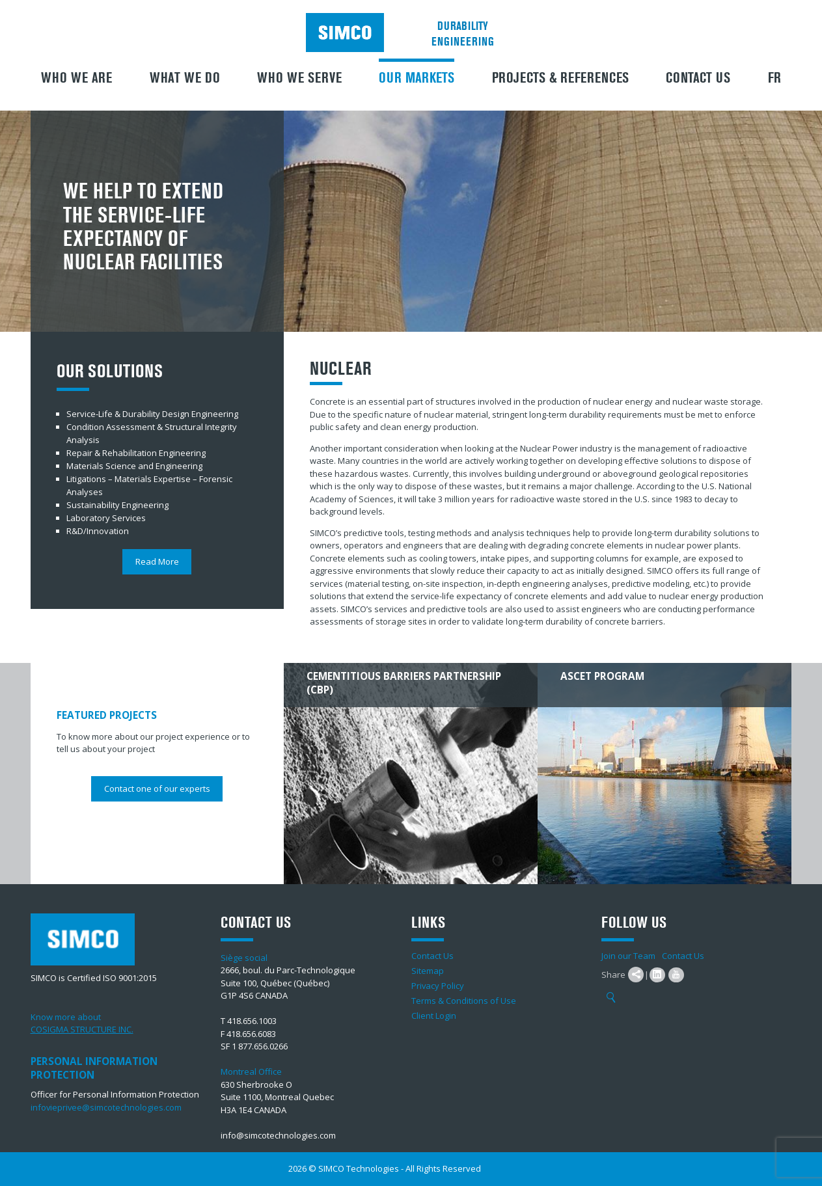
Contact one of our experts (157, 788)
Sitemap (427, 971)
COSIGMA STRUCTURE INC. (82, 1029)
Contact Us (698, 78)
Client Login (433, 1015)
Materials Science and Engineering (134, 466)
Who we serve (299, 78)
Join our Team (628, 956)
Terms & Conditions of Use (463, 1000)
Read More (157, 561)
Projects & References (560, 78)
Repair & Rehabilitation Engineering (136, 453)
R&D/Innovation (97, 531)
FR (774, 78)
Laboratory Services (106, 518)
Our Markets (416, 78)
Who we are (76, 78)
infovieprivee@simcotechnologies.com (107, 1107)
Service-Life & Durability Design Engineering (152, 414)
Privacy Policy (438, 985)
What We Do (185, 78)
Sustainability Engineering (117, 505)
